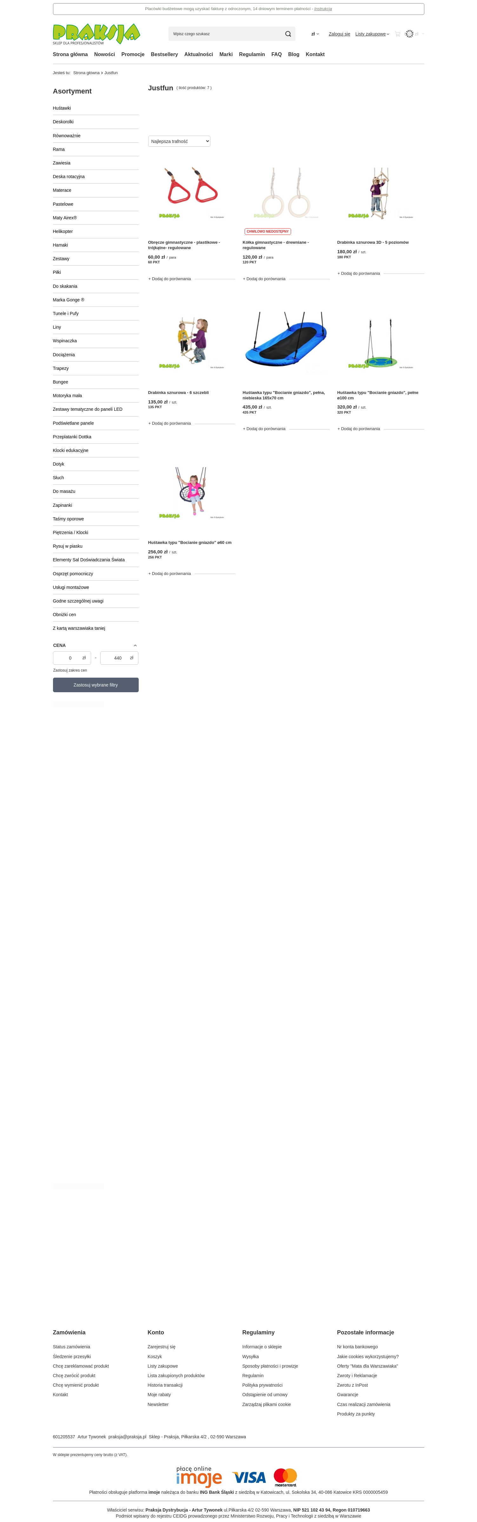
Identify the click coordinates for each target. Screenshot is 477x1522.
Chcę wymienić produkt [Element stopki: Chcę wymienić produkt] (76, 1385)
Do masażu (64, 491)
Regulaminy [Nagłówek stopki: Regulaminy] (258, 1332)
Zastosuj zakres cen (70, 670)
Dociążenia (64, 354)
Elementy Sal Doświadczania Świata (89, 559)
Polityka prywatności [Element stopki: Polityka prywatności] (262, 1385)
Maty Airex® (65, 217)
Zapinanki (62, 505)
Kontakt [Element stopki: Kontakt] (60, 1394)
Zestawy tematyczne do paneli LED (88, 409)
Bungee (60, 381)
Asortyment (72, 91)
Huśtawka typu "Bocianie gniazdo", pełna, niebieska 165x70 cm (284, 395)
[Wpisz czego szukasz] (232, 34)
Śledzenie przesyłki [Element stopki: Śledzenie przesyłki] (72, 1356)
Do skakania (65, 286)
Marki (226, 54)
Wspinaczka (65, 340)
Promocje (133, 54)
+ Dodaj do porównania (170, 278)
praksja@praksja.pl (127, 1436)
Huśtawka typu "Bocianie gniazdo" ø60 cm (190, 542)
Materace (62, 190)
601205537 (64, 1436)
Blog (294, 54)
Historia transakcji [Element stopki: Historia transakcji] (165, 1385)
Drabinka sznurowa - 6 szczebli (178, 392)
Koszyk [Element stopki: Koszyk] (155, 1356)
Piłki (57, 272)
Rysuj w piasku (68, 546)
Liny (57, 327)
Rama (59, 149)
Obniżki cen (64, 614)
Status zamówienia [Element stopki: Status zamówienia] (71, 1346)
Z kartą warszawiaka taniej (79, 628)
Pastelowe (63, 204)
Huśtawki (62, 108)
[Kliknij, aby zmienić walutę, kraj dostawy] (315, 34)
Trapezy (61, 368)
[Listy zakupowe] (372, 34)
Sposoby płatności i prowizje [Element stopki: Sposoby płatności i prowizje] (270, 1366)
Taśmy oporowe (68, 518)
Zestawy (61, 258)
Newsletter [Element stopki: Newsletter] (158, 1404)
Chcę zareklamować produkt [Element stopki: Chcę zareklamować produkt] (81, 1366)
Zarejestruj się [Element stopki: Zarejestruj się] (162, 1346)
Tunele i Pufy (66, 313)
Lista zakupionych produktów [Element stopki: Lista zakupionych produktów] (176, 1375)
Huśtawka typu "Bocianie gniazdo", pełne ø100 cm (378, 395)
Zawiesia (61, 162)
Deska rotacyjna (69, 176)
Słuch (58, 477)
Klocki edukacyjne (71, 450)
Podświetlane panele (73, 423)
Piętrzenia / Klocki (70, 532)
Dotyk (58, 464)
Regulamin (252, 54)
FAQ (276, 54)
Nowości (104, 54)
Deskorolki (63, 121)
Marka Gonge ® (68, 299)
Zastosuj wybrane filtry (96, 684)
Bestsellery (164, 54)
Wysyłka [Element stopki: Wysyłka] (250, 1356)
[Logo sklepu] (96, 33)
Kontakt (315, 54)
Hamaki (60, 245)
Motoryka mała (67, 395)
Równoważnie (67, 135)
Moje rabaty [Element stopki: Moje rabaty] (159, 1394)
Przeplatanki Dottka (72, 436)
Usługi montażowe (71, 587)
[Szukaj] (288, 34)
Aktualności (198, 54)
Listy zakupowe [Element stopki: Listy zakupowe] (163, 1366)
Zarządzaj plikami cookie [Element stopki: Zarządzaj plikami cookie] (266, 1404)
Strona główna (70, 54)
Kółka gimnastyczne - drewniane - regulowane (276, 245)
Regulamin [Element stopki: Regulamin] (253, 1375)
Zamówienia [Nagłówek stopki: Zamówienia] (69, 1332)
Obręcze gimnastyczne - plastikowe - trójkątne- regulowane (184, 245)
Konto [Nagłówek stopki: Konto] (156, 1332)
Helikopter (63, 231)
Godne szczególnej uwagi (78, 600)
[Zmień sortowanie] (179, 141)
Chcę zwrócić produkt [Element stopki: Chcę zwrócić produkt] (74, 1375)
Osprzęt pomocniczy (73, 573)
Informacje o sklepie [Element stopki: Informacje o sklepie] (262, 1346)
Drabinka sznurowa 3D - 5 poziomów (373, 242)
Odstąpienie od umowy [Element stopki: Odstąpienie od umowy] (265, 1394)
